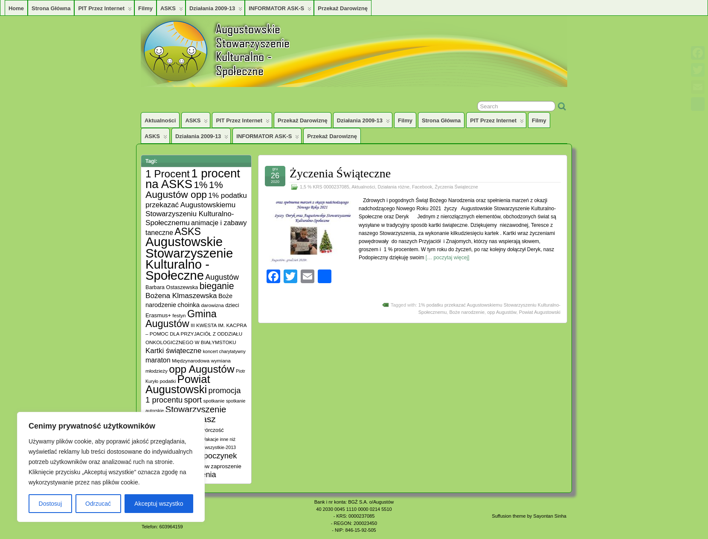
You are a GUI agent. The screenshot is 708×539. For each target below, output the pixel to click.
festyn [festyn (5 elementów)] (179, 315)
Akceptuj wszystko (158, 503)
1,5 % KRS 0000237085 (324, 186)
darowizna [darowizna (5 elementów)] (212, 305)
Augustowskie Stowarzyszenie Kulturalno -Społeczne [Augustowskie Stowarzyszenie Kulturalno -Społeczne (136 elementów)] (189, 258)
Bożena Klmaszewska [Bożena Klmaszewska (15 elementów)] (181, 295)
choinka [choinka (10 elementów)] (188, 304)
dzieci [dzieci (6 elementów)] (232, 305)
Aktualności (160, 120)
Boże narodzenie (467, 312)
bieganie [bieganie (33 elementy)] (217, 286)
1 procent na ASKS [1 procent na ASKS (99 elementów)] (192, 179)
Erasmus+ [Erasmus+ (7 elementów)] (158, 315)
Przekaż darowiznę (343, 8)
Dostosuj (50, 503)
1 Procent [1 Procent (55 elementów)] (167, 174)
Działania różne (393, 186)
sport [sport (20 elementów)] (193, 399)
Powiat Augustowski (539, 312)
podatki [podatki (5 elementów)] (168, 381)
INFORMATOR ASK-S (280, 10)
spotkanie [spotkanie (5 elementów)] (213, 400)
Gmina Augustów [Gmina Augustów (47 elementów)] (181, 318)
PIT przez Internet (105, 10)
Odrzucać (98, 503)
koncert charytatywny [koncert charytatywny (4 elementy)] (224, 351)
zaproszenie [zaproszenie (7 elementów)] (226, 466)
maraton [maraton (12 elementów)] (158, 360)
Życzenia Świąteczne (340, 173)
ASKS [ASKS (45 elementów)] (187, 231)
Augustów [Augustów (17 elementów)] (222, 277)
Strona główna (51, 8)
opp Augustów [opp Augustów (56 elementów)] (201, 369)
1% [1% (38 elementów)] (200, 185)
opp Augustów (501, 312)
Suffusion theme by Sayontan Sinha (529, 516)
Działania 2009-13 (215, 10)
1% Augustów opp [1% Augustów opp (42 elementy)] (184, 189)
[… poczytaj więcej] (448, 258)
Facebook (422, 186)
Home (16, 8)
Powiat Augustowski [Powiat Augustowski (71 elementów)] (177, 384)
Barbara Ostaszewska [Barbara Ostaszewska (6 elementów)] (171, 287)
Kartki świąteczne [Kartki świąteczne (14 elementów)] (173, 351)
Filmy (145, 8)
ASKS (171, 10)
